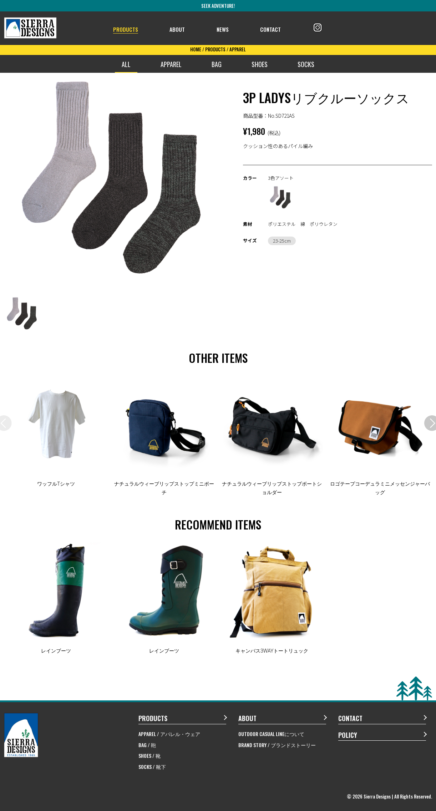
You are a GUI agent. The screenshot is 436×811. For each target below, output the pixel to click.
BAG (217, 64)
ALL (126, 64)
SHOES (260, 64)
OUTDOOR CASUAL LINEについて (271, 733)
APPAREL (171, 64)
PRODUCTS (129, 28)
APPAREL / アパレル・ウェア (169, 733)
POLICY (347, 735)
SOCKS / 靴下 (152, 766)
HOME (195, 49)
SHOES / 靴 (149, 755)
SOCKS (306, 64)
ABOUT (181, 28)
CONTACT (272, 28)
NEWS (225, 28)
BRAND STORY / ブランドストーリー (277, 745)
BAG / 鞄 (147, 745)
